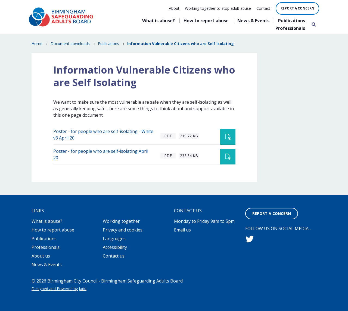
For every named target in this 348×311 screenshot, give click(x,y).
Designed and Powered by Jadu (59, 288)
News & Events (253, 21)
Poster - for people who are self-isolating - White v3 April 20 (103, 134)
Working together (121, 221)
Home (37, 43)
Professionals (290, 28)
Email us (182, 230)
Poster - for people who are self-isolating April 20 (100, 154)
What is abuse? (158, 21)
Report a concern (297, 8)
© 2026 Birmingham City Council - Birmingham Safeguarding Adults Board (107, 281)
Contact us (114, 256)
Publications (291, 21)
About (174, 8)
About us (41, 256)
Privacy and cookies (122, 230)
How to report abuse (206, 21)
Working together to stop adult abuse (218, 8)
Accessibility (115, 247)
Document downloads (70, 43)
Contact (263, 8)
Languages (114, 239)
